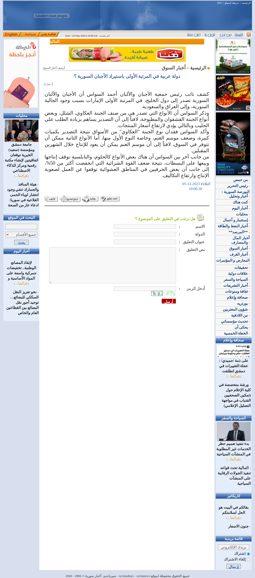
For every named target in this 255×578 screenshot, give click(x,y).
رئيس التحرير (238, 186)
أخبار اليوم (241, 208)
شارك (47, 84)
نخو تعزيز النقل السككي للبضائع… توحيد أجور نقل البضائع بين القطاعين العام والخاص (22, 302)
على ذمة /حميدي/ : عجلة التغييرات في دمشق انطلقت (234, 364)
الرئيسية (246, 2)
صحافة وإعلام (238, 297)
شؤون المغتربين (236, 309)
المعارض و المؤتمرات (233, 261)
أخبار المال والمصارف (240, 240)
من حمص (241, 180)
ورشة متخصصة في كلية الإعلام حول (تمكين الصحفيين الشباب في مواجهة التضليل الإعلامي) (235, 395)
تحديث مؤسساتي (235, 321)
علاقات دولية (239, 274)
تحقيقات (242, 268)
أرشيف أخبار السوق (54, 68)
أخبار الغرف (240, 254)
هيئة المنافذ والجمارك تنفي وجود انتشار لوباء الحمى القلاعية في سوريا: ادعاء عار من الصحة (23, 194)
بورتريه (243, 303)
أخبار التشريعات (236, 286)
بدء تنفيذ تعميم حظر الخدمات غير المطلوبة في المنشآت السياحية (233, 447)
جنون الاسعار (238, 526)
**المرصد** (239, 232)
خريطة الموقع (232, 2)
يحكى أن (242, 327)
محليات (243, 214)
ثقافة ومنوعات (237, 291)
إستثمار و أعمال (236, 220)
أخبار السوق (239, 248)
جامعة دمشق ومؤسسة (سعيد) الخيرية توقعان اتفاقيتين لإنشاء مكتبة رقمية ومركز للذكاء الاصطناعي (21, 156)
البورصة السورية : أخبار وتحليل (236, 194)
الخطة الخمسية (237, 333)
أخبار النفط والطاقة (234, 226)
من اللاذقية (240, 315)
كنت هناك (241, 202)
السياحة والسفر (237, 280)
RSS (219, 2)
